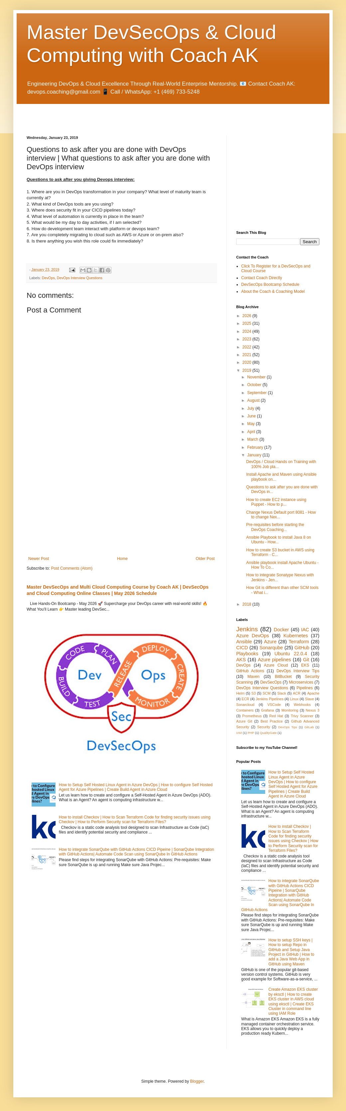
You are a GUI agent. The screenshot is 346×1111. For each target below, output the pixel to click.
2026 (248, 315)
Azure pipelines (274, 659)
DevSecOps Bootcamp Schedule (270, 284)
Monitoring (289, 710)
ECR (245, 699)
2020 (248, 362)
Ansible (244, 641)
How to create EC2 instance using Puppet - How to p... (276, 502)
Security (263, 727)
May (251, 423)
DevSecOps (270, 682)
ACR (296, 693)
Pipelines (304, 688)
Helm (240, 693)
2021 (248, 354)
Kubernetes (295, 635)
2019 (248, 370)
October (254, 384)
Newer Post (38, 558)
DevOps (48, 278)
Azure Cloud (276, 665)
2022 (248, 347)
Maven (254, 676)
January (254, 455)
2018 (248, 604)
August (254, 400)
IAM (239, 733)
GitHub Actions (250, 671)
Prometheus (251, 716)
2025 (248, 323)
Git (306, 659)
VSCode (274, 705)
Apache (313, 693)
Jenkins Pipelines (270, 699)
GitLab (309, 727)
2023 (248, 339)
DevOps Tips (287, 727)
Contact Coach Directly (261, 278)
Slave (309, 699)
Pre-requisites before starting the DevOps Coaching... (275, 527)
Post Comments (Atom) (71, 568)
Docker (281, 629)
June (252, 416)
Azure (270, 641)
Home (122, 558)
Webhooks (302, 705)
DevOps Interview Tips (297, 671)
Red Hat (276, 716)
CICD (242, 647)
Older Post (205, 558)
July (251, 408)
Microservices (301, 682)
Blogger (197, 1081)
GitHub (301, 647)
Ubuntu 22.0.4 (290, 653)
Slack (281, 693)
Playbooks (247, 653)
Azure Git (244, 721)
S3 (254, 693)
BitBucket (283, 676)
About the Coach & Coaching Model (273, 291)
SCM (266, 693)
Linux (294, 699)
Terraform (298, 641)
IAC (305, 629)
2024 (248, 331)
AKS (241, 659)
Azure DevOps (252, 635)
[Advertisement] (104, 114)
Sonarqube (271, 647)
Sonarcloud (245, 705)
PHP (251, 733)
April (251, 431)
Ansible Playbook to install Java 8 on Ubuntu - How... (278, 539)
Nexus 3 (312, 710)
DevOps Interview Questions (79, 278)
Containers (245, 710)
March (253, 439)
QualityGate (268, 733)
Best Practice (271, 721)
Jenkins (247, 629)
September (257, 392)
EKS (305, 665)
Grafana (267, 710)
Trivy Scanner (302, 716)
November (257, 377)
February (255, 447)
